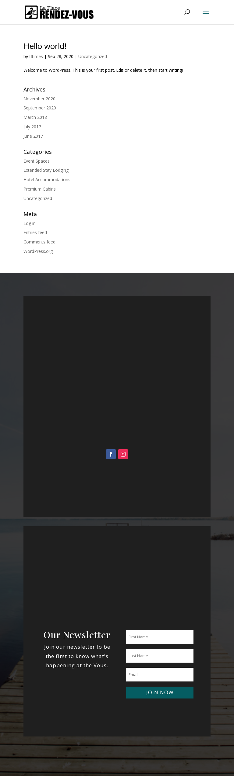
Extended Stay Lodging (46, 170)
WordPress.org (38, 251)
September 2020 (39, 108)
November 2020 (39, 99)
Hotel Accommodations (46, 179)
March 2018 (35, 117)
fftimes (36, 56)
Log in (29, 223)
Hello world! (44, 45)
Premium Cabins (39, 189)
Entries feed (35, 232)
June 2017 (33, 136)
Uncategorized (92, 56)
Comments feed (39, 242)
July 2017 (32, 126)
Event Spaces (36, 161)
